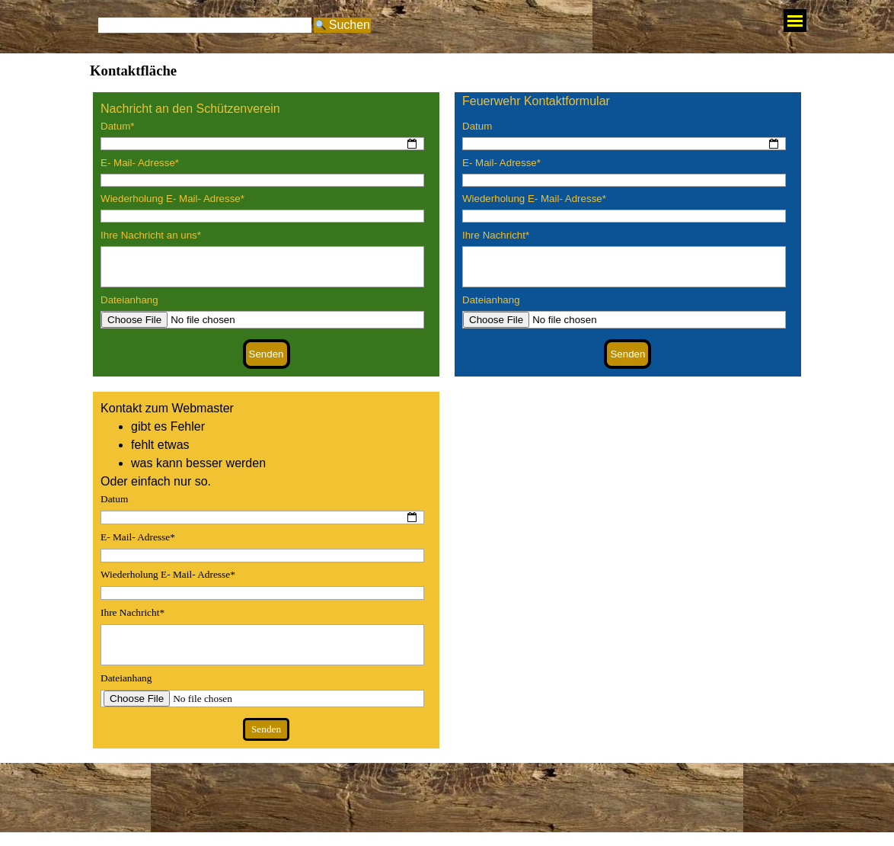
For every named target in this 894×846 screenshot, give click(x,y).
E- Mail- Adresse (140, 162)
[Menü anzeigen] (795, 20)
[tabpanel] (266, 109)
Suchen (349, 24)
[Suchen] (204, 25)
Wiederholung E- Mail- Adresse (172, 198)
